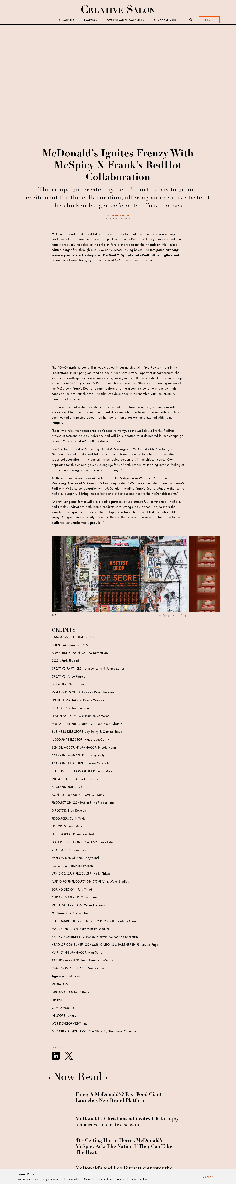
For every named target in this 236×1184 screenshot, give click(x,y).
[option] (120, 581)
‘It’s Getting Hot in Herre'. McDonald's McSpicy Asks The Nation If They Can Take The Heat (123, 1146)
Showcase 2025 (165, 20)
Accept (208, 1177)
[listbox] (136, 581)
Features (90, 20)
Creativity (66, 20)
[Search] (191, 20)
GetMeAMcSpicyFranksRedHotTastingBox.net (141, 255)
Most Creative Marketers (125, 20)
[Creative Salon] (118, 9)
